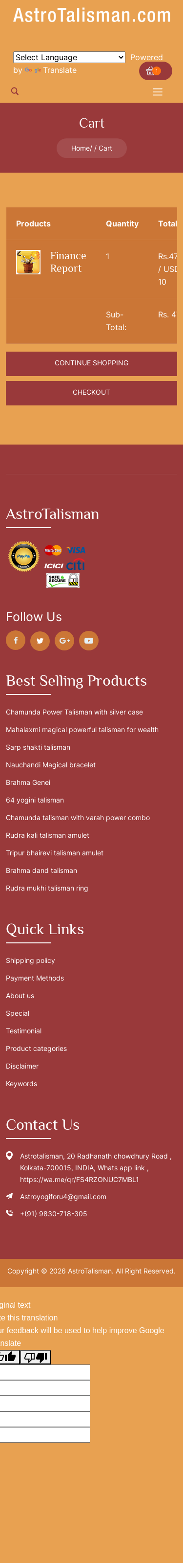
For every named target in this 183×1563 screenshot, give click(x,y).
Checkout (91, 392)
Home (80, 148)
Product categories (36, 1048)
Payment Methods (35, 978)
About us (20, 995)
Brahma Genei (28, 782)
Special (17, 1013)
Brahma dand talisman (41, 870)
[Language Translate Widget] (69, 57)
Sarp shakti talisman (38, 747)
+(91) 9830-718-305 (53, 1213)
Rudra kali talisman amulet (47, 835)
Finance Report (68, 262)
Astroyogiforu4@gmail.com (63, 1196)
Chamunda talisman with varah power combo (78, 817)
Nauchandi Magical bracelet (51, 764)
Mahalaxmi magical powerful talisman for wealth (82, 729)
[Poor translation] (35, 1357)
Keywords (21, 1083)
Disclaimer (22, 1066)
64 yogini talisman (35, 800)
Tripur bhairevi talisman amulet (54, 852)
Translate (51, 70)
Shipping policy (30, 960)
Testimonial (23, 1031)
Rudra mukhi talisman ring (47, 888)
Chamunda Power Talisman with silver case (74, 712)
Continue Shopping (91, 362)
